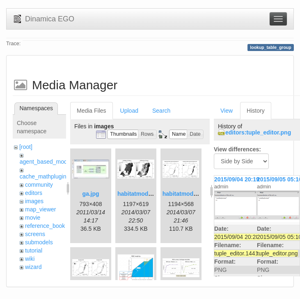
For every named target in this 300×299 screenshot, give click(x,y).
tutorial (33, 250)
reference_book (45, 226)
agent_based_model (46, 161)
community (39, 184)
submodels (39, 242)
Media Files (91, 110)
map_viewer (40, 209)
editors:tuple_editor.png (258, 132)
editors (33, 193)
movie (32, 217)
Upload (129, 110)
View (226, 110)
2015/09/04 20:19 (236, 179)
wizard (33, 267)
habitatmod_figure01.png (151, 193)
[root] (25, 147)
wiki (29, 258)
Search (161, 110)
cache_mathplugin (43, 176)
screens (35, 234)
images (34, 201)
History (256, 110)
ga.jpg (90, 193)
